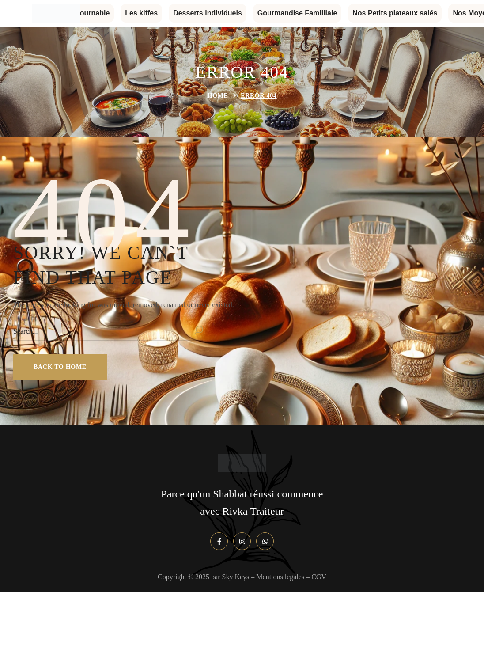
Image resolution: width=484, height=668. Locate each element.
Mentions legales (280, 577)
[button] (60, 367)
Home (217, 95)
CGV (318, 577)
